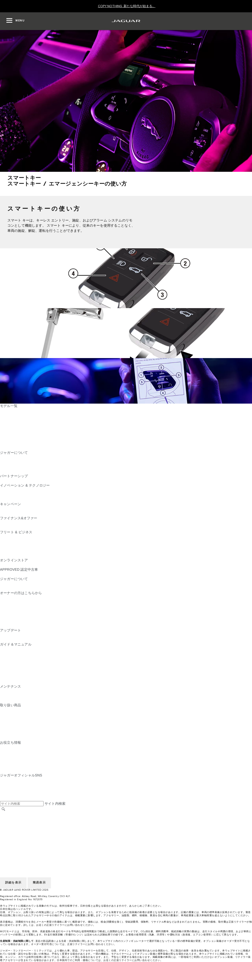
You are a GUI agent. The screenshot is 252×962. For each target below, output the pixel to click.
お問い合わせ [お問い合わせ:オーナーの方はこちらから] (10, 626)
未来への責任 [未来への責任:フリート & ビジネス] (10, 546)
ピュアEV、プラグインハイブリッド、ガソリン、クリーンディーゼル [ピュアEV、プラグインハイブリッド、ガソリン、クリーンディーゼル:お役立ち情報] (55, 752)
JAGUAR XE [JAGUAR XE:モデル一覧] (10, 429)
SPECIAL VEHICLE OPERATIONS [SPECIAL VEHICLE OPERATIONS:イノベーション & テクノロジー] (27, 499)
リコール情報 (10, 616)
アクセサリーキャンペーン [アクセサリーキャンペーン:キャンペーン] (21, 513)
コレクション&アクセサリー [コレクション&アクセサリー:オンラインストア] (22, 565)
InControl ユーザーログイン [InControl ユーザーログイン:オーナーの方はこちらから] (21, 607)
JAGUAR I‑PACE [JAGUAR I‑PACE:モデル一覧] (13, 420)
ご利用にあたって (14, 823)
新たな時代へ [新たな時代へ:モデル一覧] (10, 448)
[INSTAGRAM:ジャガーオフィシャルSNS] (12, 780)
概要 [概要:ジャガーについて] (3, 457)
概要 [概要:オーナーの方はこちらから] (3, 597)
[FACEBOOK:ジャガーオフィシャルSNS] (11, 794)
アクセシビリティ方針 (17, 842)
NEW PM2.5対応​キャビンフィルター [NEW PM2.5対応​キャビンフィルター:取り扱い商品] (29, 724)
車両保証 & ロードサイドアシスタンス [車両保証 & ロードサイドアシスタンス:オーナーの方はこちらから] (30, 612)
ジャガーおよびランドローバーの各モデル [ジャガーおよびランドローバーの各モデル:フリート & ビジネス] (33, 541)
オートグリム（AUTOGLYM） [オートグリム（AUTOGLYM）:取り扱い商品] (23, 719)
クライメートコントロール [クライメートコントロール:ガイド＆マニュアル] (21, 668)
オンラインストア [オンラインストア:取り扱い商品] (14, 738)
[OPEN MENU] (15, 21)
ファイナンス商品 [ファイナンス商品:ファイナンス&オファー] (14, 523)
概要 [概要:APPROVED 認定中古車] (3, 574)
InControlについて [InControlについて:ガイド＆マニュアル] (14, 658)
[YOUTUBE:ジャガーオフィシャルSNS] (10, 789)
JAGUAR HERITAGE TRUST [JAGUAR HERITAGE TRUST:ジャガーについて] (23, 471)
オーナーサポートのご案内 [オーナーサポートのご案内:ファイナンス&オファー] (21, 527)
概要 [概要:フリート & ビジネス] (3, 537)
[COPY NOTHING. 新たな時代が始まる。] (127, 6)
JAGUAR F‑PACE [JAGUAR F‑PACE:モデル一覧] (14, 410)
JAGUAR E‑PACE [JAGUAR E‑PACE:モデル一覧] (14, 415)
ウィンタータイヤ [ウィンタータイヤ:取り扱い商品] (14, 733)
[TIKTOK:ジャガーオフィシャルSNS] (8, 785)
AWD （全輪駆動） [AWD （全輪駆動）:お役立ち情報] (15, 766)
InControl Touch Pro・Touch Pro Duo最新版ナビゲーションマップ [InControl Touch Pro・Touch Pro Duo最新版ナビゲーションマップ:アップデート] (52, 635)
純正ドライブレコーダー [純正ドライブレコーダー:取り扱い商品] (19, 714)
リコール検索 (10, 621)
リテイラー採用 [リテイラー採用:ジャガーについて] (12, 467)
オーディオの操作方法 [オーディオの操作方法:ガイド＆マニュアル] (17, 672)
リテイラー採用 (12, 819)
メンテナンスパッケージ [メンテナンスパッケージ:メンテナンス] (19, 691)
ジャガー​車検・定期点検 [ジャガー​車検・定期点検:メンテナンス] (19, 696)
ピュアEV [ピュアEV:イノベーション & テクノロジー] (7, 495)
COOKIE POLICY (14, 833)
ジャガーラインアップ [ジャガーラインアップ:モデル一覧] (17, 443)
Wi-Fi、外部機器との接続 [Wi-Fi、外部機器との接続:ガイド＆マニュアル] (20, 677)
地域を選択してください (19, 814)
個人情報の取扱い (14, 828)
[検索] (3, 809)
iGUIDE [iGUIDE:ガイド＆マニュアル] (6, 682)
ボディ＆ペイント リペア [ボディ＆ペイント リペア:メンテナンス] (19, 700)
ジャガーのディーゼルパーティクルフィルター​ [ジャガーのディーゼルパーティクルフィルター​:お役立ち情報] (36, 756)
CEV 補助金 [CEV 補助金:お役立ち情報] (9, 747)
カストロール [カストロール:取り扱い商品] (10, 728)
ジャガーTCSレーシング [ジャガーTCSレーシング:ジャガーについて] (19, 462)
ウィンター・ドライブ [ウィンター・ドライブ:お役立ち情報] (17, 761)
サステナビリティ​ (14, 588)
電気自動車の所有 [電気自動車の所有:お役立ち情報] (14, 771)
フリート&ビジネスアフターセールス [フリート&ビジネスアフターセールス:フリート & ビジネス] (29, 551)
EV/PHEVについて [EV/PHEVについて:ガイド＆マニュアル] (14, 649)
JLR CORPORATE (14, 837)
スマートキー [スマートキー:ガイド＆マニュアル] (10, 663)
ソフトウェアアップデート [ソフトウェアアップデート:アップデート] (21, 640)
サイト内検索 (55, 803)
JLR (3, 583)
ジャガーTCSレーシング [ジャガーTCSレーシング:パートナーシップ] (19, 481)
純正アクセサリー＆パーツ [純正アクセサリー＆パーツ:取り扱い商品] (21, 710)
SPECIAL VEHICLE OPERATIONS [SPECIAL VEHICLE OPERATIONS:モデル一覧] (27, 439)
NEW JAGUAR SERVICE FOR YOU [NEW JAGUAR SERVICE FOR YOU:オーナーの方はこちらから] (28, 602)
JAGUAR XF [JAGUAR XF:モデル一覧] (10, 434)
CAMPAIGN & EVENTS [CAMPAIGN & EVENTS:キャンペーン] (18, 509)
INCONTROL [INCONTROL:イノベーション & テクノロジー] (10, 490)
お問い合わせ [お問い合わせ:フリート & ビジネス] (10, 555)
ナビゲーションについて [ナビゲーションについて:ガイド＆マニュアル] (19, 654)
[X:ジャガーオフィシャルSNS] (3, 799)
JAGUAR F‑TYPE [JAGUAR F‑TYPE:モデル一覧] (14, 424)
